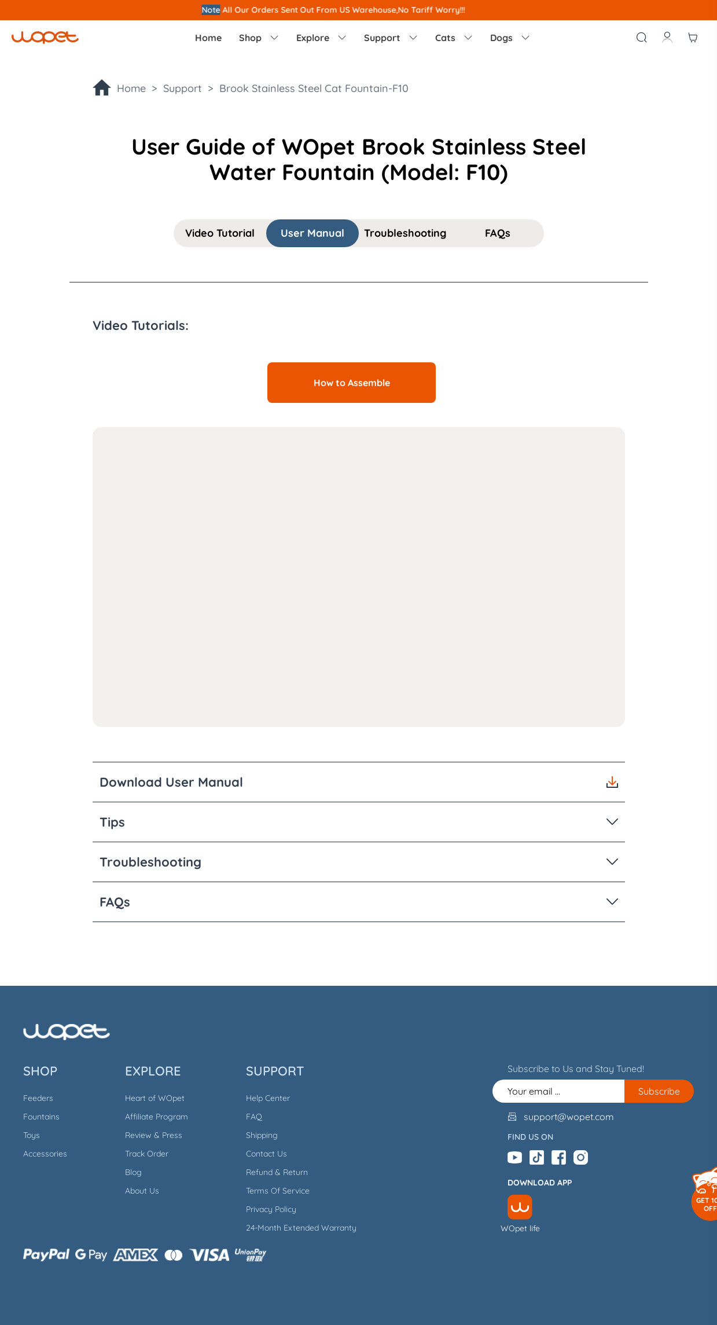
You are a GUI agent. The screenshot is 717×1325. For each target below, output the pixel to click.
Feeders (38, 1098)
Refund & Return (277, 1172)
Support (391, 37)
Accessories (45, 1153)
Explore (321, 37)
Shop (259, 37)
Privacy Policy (271, 1209)
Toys (31, 1135)
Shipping (262, 1135)
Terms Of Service (278, 1190)
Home (208, 37)
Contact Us (266, 1153)
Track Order (146, 1153)
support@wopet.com (569, 1116)
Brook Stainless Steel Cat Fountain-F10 (314, 88)
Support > (191, 88)
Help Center (268, 1098)
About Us (142, 1190)
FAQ (254, 1116)
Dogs (510, 37)
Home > (140, 88)
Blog (133, 1172)
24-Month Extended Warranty (301, 1228)
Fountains (41, 1116)
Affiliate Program (156, 1116)
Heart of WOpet (155, 1098)
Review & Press (153, 1135)
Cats (454, 37)
